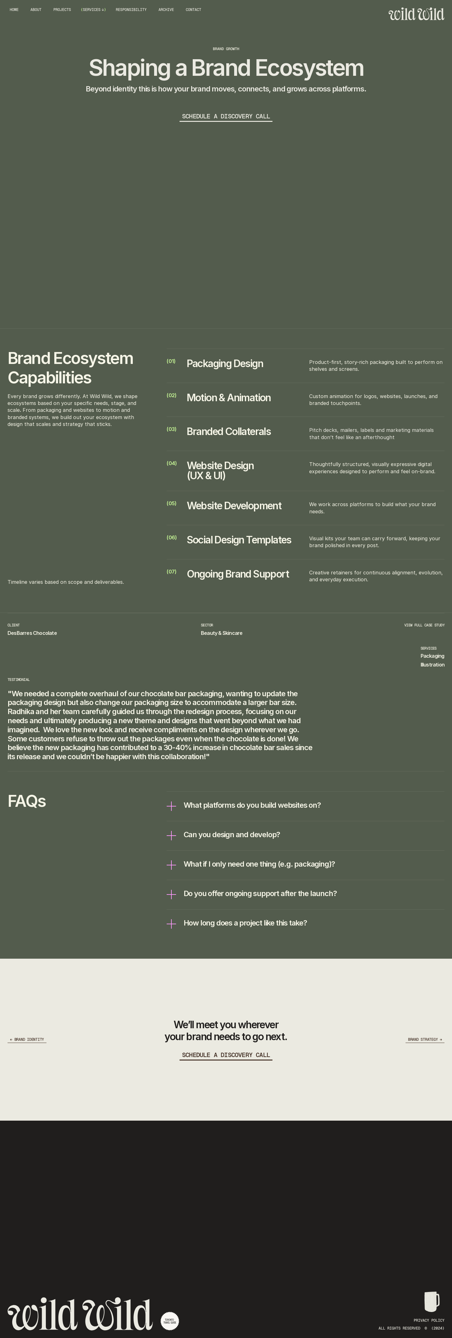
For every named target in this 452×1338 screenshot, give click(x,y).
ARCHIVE (166, 10)
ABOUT (35, 10)
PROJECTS (62, 10)
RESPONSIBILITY (131, 10)
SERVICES (91, 10)
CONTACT (193, 10)
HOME (14, 10)
